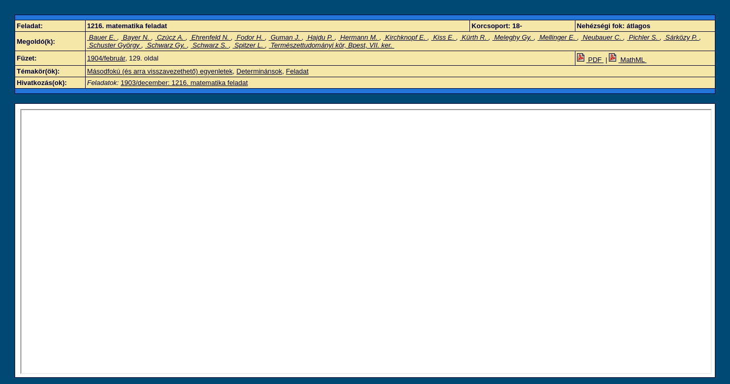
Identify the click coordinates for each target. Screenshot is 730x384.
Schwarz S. (210, 45)
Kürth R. (474, 37)
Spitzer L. (248, 45)
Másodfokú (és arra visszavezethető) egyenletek (160, 71)
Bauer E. (102, 37)
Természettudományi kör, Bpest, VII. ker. (331, 45)
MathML (627, 60)
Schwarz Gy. (166, 45)
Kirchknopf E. (405, 37)
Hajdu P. (319, 37)
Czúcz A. (170, 37)
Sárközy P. (681, 37)
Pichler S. (643, 37)
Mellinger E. (557, 37)
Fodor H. (250, 37)
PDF (590, 60)
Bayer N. (136, 37)
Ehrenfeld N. (210, 37)
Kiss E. (443, 37)
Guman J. (285, 37)
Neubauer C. (602, 37)
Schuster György (114, 45)
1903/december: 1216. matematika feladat (184, 83)
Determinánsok (259, 71)
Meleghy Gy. (513, 37)
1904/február (106, 58)
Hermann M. (359, 37)
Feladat (297, 71)
